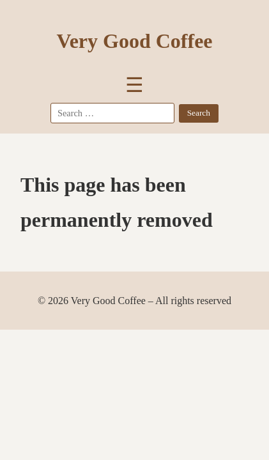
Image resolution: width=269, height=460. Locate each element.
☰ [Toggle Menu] (134, 84)
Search (198, 113)
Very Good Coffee (134, 40)
